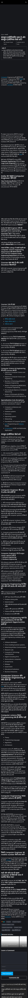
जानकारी (6, 34)
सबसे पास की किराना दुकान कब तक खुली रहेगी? (13, 994)
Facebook (8, 917)
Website (21, 424)
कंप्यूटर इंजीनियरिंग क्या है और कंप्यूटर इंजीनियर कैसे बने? (14, 990)
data (2, 686)
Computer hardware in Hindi (8, 924)
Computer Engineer (16, 921)
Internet (8, 860)
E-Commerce (9, 428)
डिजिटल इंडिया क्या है (10, 319)
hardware (10, 85)
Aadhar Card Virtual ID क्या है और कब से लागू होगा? (14, 985)
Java (6, 424)
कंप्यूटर (21, 79)
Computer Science (18, 927)
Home (2, 34)
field (20, 154)
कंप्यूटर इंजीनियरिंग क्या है (16, 930)
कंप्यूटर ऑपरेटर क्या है (10, 321)
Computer (4, 77)
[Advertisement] (14, 19)
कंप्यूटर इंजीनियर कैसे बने (6, 930)
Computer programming (7, 927)
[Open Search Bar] (26, 2)
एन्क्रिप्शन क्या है (8, 324)
